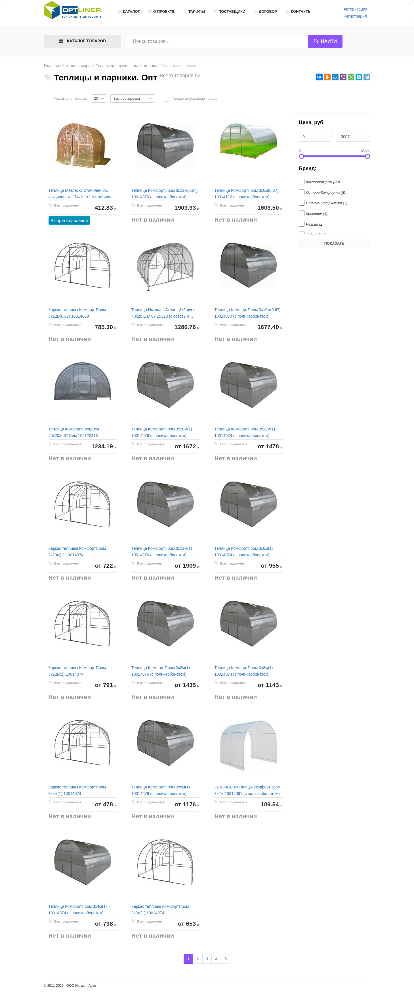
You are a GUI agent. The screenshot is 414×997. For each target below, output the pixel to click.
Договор (265, 11)
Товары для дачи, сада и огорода (126, 65)
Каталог (129, 11)
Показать (334, 243)
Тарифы (194, 11)
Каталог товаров (77, 65)
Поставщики (229, 11)
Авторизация (355, 9)
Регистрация (355, 16)
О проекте (161, 11)
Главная (51, 65)
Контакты (299, 11)
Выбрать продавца (69, 220)
